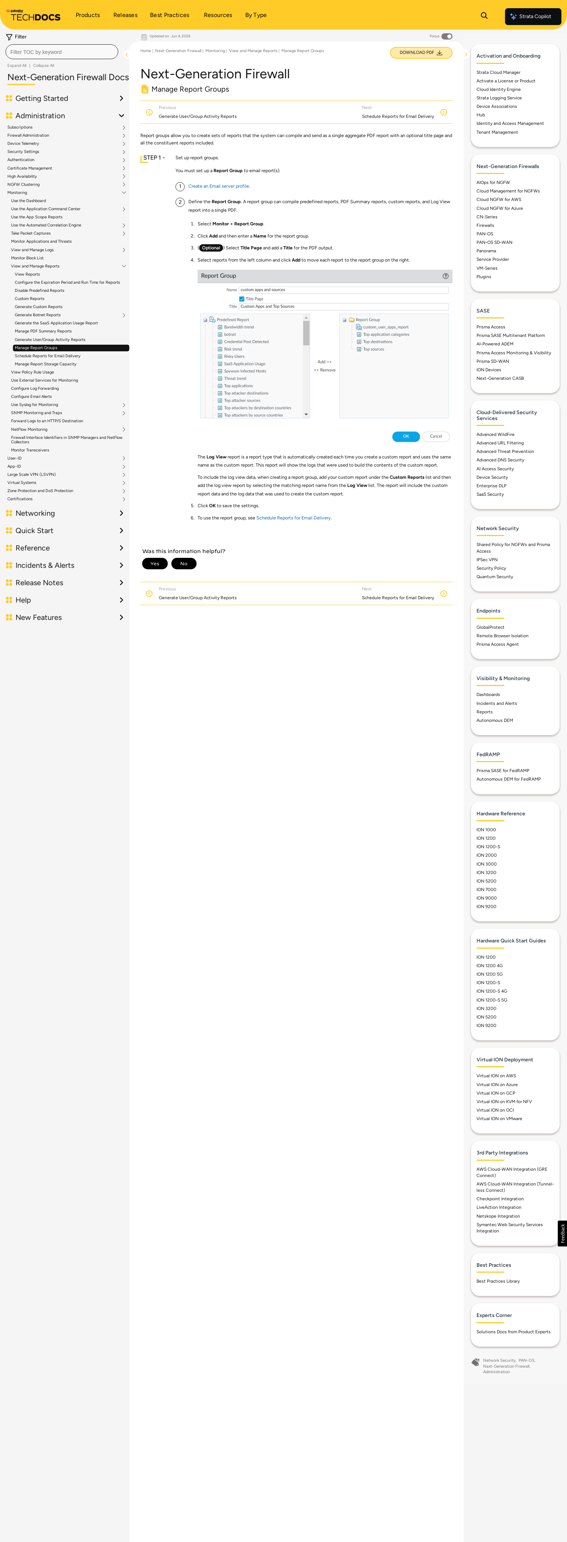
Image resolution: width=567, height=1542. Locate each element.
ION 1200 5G (490, 974)
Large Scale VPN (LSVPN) (31, 475)
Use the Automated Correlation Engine (46, 225)
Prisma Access (491, 327)
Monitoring (17, 193)
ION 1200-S (488, 847)
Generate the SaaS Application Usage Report (56, 323)
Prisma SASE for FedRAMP (503, 771)
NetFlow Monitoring (29, 429)
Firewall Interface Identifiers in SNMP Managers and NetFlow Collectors (67, 439)
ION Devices (489, 370)
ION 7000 (486, 890)
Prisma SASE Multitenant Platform (511, 335)
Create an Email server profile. (219, 186)
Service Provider (493, 259)
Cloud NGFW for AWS (499, 199)
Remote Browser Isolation (503, 636)
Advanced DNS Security (500, 460)
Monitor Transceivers (30, 450)
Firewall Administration (28, 135)
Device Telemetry (23, 143)
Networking (35, 513)
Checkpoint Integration (500, 1199)
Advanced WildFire (496, 434)
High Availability (22, 176)
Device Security (492, 477)
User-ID (14, 458)
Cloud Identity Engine (499, 89)
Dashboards (488, 694)
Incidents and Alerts (497, 703)
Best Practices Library (498, 1281)
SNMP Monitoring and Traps (36, 413)
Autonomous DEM (495, 720)
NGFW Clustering (23, 184)
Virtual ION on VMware (499, 1119)
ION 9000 (487, 898)
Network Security (499, 1360)
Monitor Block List (27, 258)
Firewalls (485, 225)
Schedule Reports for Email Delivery (48, 356)
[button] (562, 1233)
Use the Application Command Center (46, 209)
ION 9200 (486, 907)
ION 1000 (486, 830)
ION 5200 (486, 881)
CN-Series (487, 216)
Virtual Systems (21, 483)
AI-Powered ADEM (495, 344)
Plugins (484, 276)
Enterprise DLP (491, 486)
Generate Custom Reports (38, 306)
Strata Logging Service (499, 98)
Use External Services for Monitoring (44, 380)
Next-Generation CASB (500, 378)
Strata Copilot (530, 16)
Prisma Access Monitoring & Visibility (514, 352)
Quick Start (35, 530)
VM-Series (487, 268)
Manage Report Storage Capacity (45, 364)
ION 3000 (487, 864)
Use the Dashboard (28, 200)
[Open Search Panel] (484, 16)
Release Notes (39, 583)
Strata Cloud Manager (498, 72)
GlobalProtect (491, 627)
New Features (39, 617)
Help (23, 600)
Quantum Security (495, 577)
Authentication (20, 160)
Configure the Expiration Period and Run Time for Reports (67, 282)
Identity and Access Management (510, 123)
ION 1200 (486, 838)
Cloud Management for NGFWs (508, 191)
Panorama (486, 251)
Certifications (20, 499)
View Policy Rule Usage (32, 372)
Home (145, 50)
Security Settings (23, 152)
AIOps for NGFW (493, 182)
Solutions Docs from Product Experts (514, 1332)
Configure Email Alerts (31, 396)
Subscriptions (20, 127)
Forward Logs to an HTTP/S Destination (47, 421)
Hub (481, 115)
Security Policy (491, 568)
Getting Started (42, 98)
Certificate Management (29, 168)
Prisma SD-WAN (493, 361)
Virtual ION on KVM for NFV (504, 1102)
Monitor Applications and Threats (41, 241)
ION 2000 (487, 855)
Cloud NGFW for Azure (500, 208)
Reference (33, 548)
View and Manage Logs (32, 250)
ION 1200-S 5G (492, 1000)
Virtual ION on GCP (496, 1093)
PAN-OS (485, 234)
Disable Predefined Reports (39, 290)
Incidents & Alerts (45, 565)
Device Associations (497, 106)
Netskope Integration (498, 1216)
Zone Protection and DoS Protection (40, 491)
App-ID (14, 466)
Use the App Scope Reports (36, 217)
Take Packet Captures (31, 233)
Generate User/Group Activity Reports (50, 339)
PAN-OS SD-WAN (494, 242)
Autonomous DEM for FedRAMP (509, 779)
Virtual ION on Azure (497, 1084)
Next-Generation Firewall (178, 50)
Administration (40, 116)
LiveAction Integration (499, 1207)
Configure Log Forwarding (35, 388)
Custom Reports (29, 298)
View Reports (27, 274)
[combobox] (62, 51)
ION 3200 (486, 873)
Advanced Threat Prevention (505, 451)
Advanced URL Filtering (500, 443)
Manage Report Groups (36, 347)
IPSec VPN (487, 560)
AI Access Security (495, 468)
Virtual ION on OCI (495, 1110)
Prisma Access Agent (498, 644)
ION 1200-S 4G (492, 991)
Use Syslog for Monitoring (34, 405)
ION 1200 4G (490, 966)
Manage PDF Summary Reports (43, 331)
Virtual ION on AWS (496, 1076)
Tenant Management (497, 132)
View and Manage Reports (35, 266)
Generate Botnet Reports (38, 315)
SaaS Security (490, 494)
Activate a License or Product (506, 81)
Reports (485, 711)
